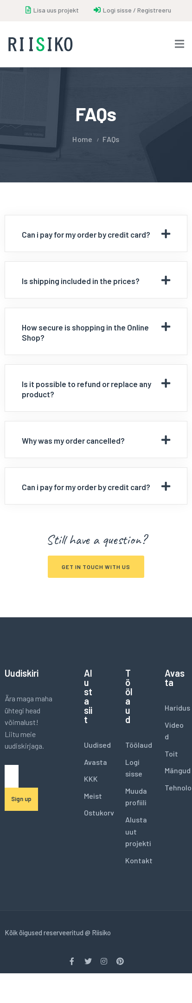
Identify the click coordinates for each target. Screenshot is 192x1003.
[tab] (96, 233)
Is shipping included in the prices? (81, 280)
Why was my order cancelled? (73, 440)
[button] (96, 567)
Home (82, 139)
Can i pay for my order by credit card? (86, 234)
